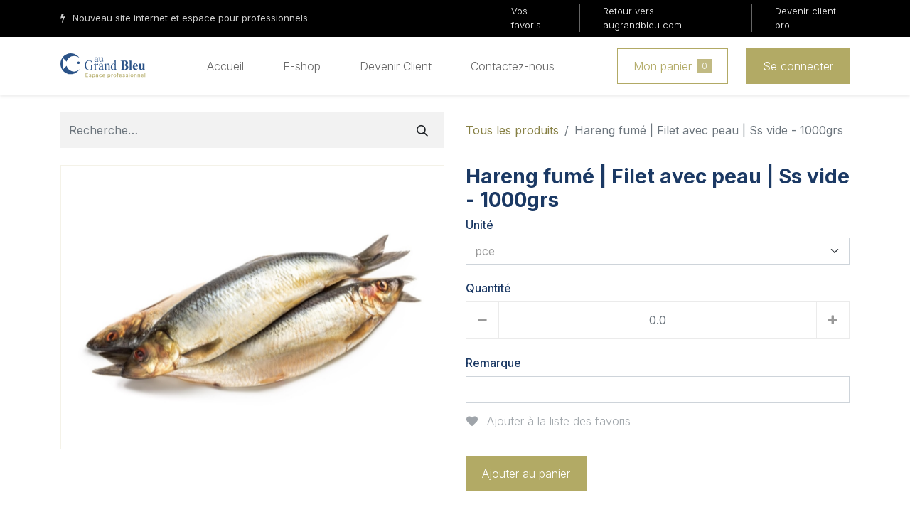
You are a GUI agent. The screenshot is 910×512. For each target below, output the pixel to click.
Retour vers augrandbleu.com (642, 18)
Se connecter (798, 66)
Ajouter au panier (526, 473)
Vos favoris (526, 18)
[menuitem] (225, 66)
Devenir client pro (805, 18)
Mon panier (672, 66)
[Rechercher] (422, 130)
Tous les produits (512, 130)
